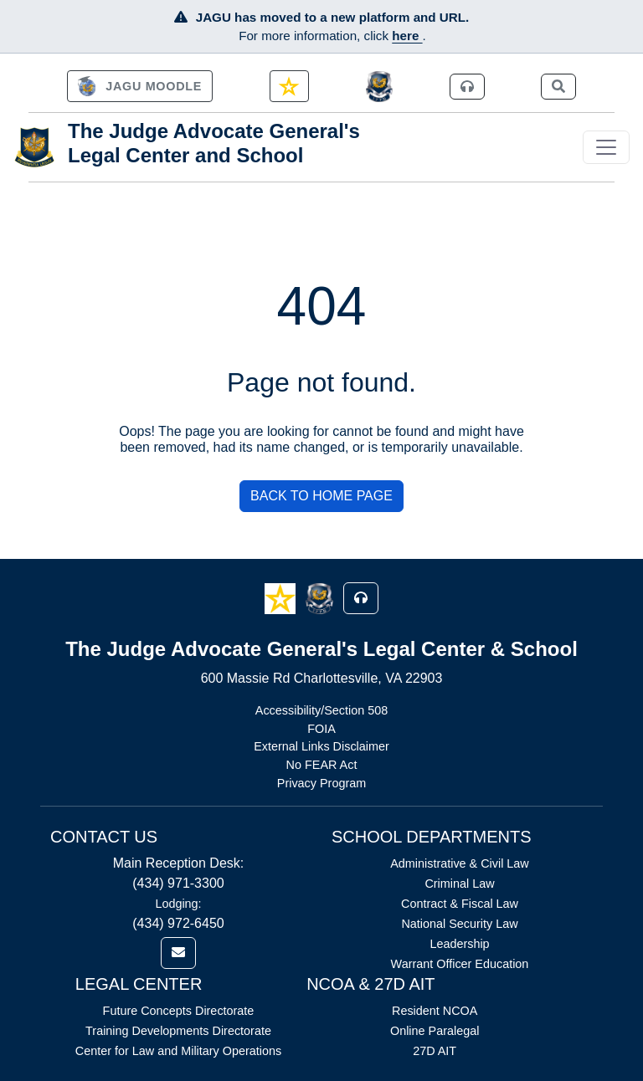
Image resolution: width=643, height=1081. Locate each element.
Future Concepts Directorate (179, 1010)
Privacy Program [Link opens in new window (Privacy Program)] (321, 783)
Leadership (459, 943)
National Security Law (459, 923)
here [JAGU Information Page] (407, 35)
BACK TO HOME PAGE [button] (321, 496)
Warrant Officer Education (460, 964)
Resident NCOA (434, 1010)
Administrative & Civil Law (459, 863)
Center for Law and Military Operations (178, 1051)
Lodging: (178, 903)
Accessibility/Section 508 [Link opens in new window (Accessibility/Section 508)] (321, 710)
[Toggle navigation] (606, 147)
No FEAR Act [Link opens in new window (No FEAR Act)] (322, 764)
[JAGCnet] (380, 86)
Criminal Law (459, 883)
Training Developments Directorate (178, 1030)
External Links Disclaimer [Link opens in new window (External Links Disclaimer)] (321, 746)
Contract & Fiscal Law (459, 903)
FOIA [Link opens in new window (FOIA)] (321, 728)
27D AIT (434, 1051)
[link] (140, 86)
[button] (282, 598)
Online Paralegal (434, 1030)
